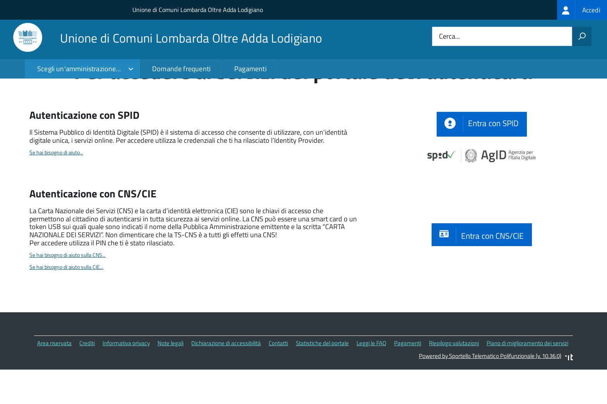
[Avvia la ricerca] (582, 36)
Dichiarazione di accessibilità (226, 378)
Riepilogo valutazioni (454, 378)
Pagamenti (250, 68)
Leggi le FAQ (371, 378)
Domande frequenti (181, 68)
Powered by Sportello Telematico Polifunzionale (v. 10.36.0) (490, 391)
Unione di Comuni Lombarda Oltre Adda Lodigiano (197, 9)
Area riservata (54, 378)
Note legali (170, 378)
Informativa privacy (126, 378)
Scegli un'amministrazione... (79, 68)
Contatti (278, 378)
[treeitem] (582, 10)
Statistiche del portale (322, 378)
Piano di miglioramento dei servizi (527, 378)
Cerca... (449, 37)
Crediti (87, 378)
